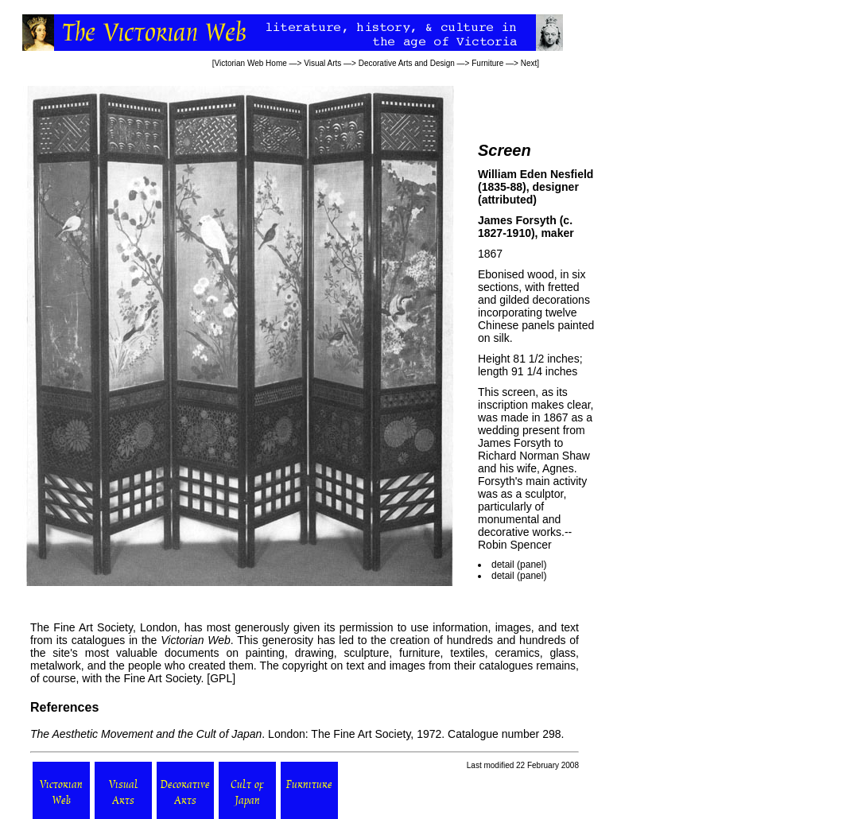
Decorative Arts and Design (407, 63)
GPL (221, 678)
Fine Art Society (91, 627)
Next (529, 63)
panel (531, 564)
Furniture (487, 63)
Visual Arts (322, 63)
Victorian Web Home (250, 63)
